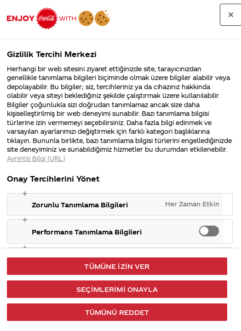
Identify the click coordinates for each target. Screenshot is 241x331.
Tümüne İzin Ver (116, 266)
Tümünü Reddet (117, 312)
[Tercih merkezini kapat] (231, 15)
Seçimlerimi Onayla (117, 289)
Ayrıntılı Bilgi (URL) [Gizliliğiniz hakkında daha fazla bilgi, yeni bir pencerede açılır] (36, 158)
